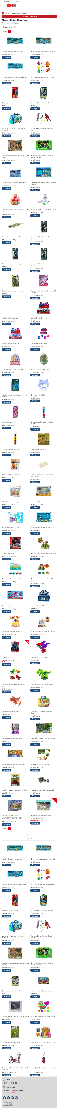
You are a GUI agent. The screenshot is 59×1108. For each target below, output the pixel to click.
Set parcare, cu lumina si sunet (11, 606)
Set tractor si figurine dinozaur (39, 764)
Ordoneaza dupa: (7, 23)
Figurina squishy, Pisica (37, 395)
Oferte (29, 838)
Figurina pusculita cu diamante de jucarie (43, 209)
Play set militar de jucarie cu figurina (41, 103)
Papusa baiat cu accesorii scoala (12, 738)
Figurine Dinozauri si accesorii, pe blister (14, 790)
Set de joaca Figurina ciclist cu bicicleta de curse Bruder (15, 1068)
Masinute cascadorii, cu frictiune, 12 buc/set (41, 579)
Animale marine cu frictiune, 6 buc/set (42, 527)
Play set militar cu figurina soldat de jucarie (41, 129)
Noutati (29, 834)
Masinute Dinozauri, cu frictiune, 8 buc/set (43, 553)
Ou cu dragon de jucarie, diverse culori (42, 77)
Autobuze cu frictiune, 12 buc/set (12, 579)
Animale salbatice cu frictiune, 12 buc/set (43, 631)
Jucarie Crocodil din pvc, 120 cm (12, 237)
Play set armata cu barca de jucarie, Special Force (15, 156)
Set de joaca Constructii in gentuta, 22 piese (42, 712)
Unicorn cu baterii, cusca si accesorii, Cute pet (15, 210)
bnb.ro (11, 1106)
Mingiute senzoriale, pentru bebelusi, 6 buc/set (42, 422)
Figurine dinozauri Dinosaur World (12, 51)
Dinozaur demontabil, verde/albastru (41, 684)
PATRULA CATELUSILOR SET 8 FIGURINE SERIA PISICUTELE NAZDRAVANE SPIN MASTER (12, 817)
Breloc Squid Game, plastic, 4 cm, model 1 (43, 1068)
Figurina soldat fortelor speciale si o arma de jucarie (43, 264)
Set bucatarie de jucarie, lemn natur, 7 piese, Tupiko (42, 475)
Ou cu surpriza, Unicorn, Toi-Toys (12, 369)
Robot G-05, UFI (7, 657)
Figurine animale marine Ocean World (14, 77)
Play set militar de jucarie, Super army (14, 182)
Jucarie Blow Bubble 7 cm (38, 318)
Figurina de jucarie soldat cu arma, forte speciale (14, 395)
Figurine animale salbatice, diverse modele (15, 1016)
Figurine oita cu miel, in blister (11, 1042)
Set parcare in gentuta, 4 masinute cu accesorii (13, 129)
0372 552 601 (8, 2)
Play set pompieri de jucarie (10, 103)
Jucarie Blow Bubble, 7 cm (38, 343)
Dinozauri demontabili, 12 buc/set (40, 606)
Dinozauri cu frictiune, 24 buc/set (12, 631)
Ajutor (17, 1)
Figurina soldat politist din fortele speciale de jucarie (43, 237)
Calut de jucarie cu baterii (38, 449)
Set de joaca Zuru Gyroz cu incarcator (42, 991)
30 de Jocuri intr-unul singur (10, 502)
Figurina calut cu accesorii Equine (40, 815)
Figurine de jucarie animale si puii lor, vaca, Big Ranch (41, 156)
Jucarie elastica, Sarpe (9, 422)
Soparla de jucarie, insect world (40, 369)
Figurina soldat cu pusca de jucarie (13, 291)
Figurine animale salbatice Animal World (42, 51)
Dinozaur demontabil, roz (10, 711)
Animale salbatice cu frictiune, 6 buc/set (42, 502)
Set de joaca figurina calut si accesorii (14, 764)
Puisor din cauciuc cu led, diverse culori (42, 1016)
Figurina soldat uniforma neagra (12, 264)
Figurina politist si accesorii (10, 318)
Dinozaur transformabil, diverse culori (42, 790)
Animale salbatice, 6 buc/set (11, 449)
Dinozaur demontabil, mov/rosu (40, 657)
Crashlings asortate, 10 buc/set (11, 991)
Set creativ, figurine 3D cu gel (11, 527)
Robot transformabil (8, 553)
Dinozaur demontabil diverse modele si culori (14, 685)
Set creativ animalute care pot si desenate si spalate (43, 183)
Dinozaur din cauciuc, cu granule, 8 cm (42, 1042)
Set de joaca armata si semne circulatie (42, 738)
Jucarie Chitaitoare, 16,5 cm (11, 343)
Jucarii (7, 13)
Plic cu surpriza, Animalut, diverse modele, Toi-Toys (43, 291)
